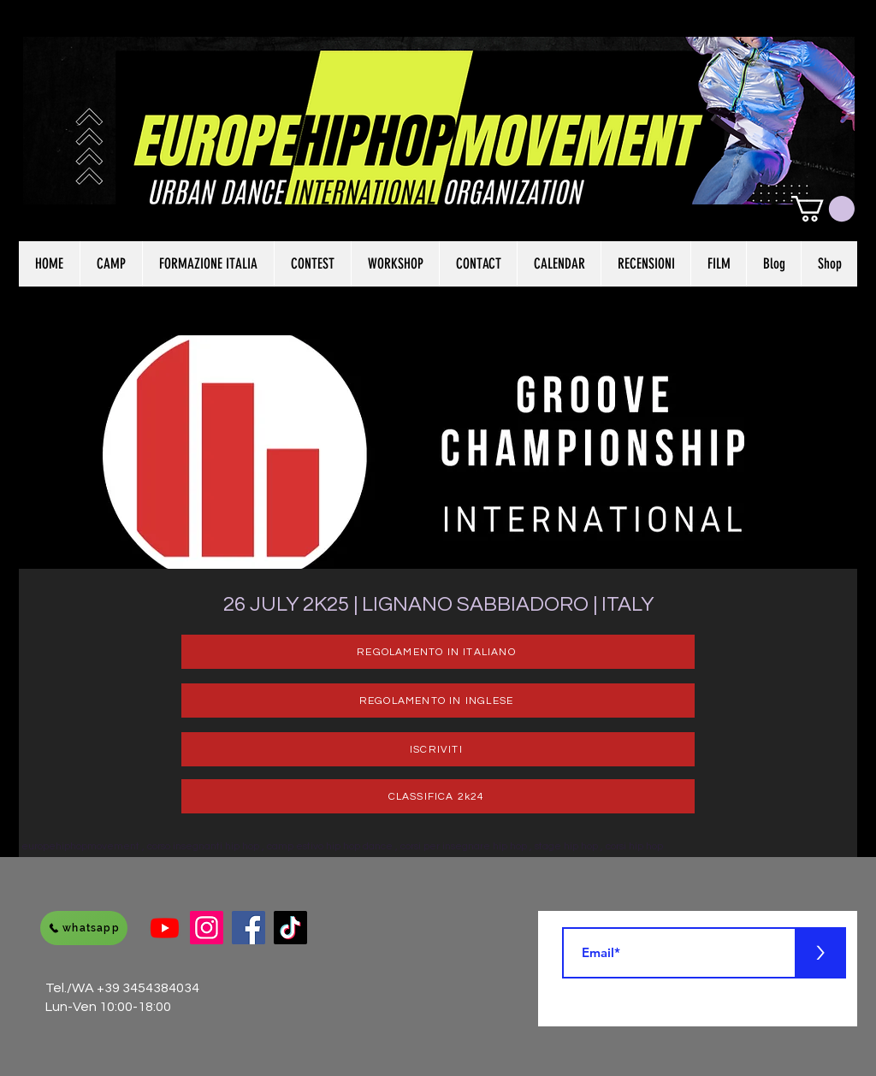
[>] (820, 952)
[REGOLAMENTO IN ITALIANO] (438, 652)
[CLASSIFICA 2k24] (438, 796)
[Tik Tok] (290, 927)
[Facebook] (248, 927)
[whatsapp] (83, 928)
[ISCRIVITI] (438, 749)
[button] (823, 209)
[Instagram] (206, 927)
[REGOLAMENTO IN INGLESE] (438, 700)
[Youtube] (164, 927)
